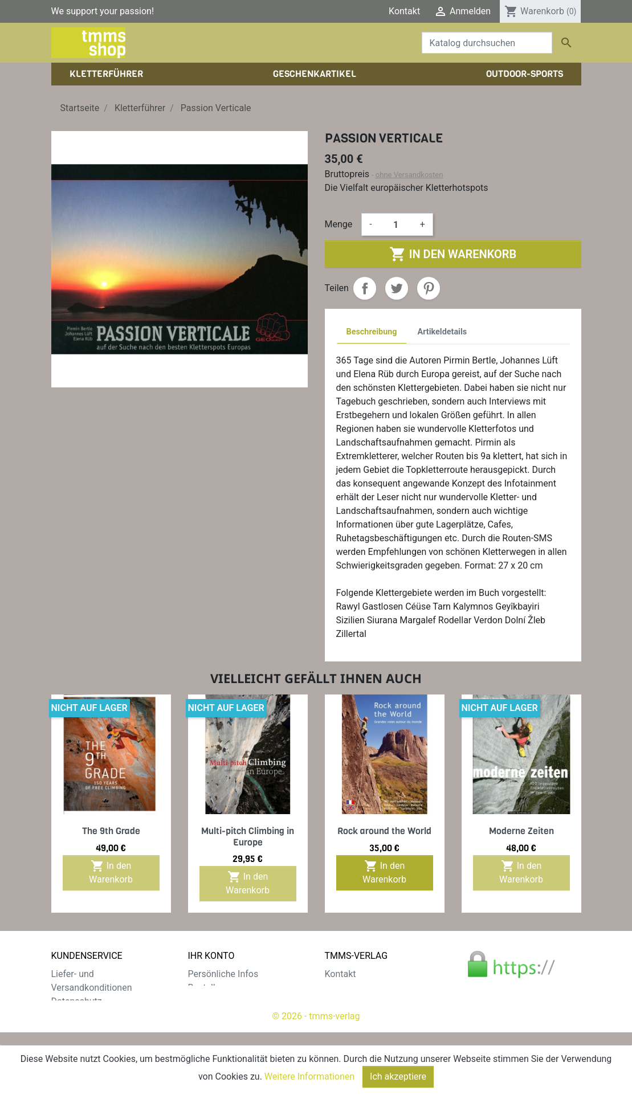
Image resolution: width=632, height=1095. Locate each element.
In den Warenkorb (452, 254)
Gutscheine (211, 1028)
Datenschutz (76, 1001)
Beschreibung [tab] (371, 332)
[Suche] (487, 43)
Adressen (207, 1015)
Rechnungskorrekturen (233, 1001)
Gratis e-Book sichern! (95, 1042)
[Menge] (396, 224)
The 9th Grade (111, 831)
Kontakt (404, 11)
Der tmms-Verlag (359, 987)
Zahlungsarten (80, 1015)
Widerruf (68, 1028)
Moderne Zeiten (521, 831)
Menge (339, 224)
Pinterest (428, 288)
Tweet (396, 288)
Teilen (364, 288)
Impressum (348, 1001)
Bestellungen (214, 987)
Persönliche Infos (223, 974)
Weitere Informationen (309, 1081)
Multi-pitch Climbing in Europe (247, 836)
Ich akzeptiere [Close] (398, 1081)
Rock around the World (384, 831)
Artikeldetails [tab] (442, 332)
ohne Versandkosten (409, 174)
